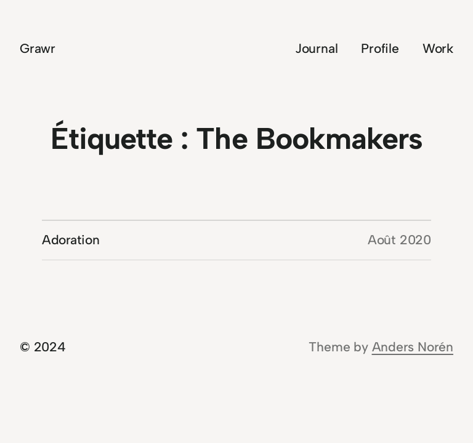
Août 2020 (399, 239)
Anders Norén (412, 346)
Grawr (37, 48)
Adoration (70, 239)
